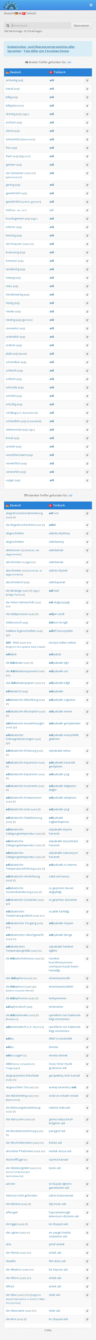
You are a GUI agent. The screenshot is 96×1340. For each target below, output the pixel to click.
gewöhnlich (13, 193)
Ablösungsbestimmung (25, 1107)
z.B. (20, 412)
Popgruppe (12, 1068)
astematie (19, 1015)
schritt (31, 570)
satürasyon (70, 853)
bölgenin (54, 1123)
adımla (53, 533)
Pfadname (26, 1151)
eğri (66, 663)
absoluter (12, 1151)
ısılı (58, 876)
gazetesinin (56, 1188)
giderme (54, 739)
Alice (13, 1319)
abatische (14, 700)
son (54, 622)
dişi (51, 1204)
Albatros (16, 1269)
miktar (72, 642)
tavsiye (53, 642)
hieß (9, 210)
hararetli (69, 762)
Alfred (10, 1286)
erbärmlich (13, 139)
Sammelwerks (14, 1176)
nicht (21, 1195)
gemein (11, 164)
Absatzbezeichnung (23, 1131)
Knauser (16, 244)
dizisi (57, 1261)
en (50, 1184)
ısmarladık (65, 1038)
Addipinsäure (19, 614)
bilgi (51, 1019)
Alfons (15, 1278)
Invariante (30, 786)
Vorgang (30, 923)
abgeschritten (15, 533)
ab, (33, 550)
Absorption (31, 711)
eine (16, 1064)
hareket (68, 946)
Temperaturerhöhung (20, 868)
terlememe (56, 1007)
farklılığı (64, 911)
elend (9, 131)
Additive (11, 631)
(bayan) (58, 1224)
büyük (57, 1184)
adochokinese (22, 958)
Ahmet (15, 1252)
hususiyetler (65, 631)
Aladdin (11, 1261)
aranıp (53, 1087)
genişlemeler (72, 723)
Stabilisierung (33, 818)
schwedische (27, 1064)
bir (62, 1064)
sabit (52, 876)
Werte (29, 990)
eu (10, 1038)
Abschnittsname (21, 1143)
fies (8, 148)
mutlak (53, 1151)
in (28, 1299)
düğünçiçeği (62, 602)
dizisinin (68, 1216)
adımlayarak (57, 582)
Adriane (15, 1204)
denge (68, 935)
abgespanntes (15, 1075)
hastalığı (54, 970)
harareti (54, 833)
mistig (9, 303)
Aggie (13, 1224)
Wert (16, 642)
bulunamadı (65, 1195)
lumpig (10, 277)
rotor (67, 1075)
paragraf (55, 1131)
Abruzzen (17, 1119)
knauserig (12, 252)
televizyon (55, 1216)
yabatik (56, 663)
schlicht (11, 379)
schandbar (13, 362)
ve (57, 1096)
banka (66, 1232)
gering (10, 185)
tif (52, 631)
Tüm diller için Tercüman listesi (46, 51)
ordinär (11, 345)
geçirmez (58, 888)
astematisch (16, 1027)
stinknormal (13, 429)
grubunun (55, 1068)
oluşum (68, 923)
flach (9, 156)
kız (51, 1224)
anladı (60, 1244)
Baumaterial (29, 412)
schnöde (11, 387)
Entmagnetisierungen (20, 739)
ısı (65, 865)
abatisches (15, 935)
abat (11, 654)
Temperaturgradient (19, 915)
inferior (11, 227)
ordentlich (12, 337)
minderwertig (14, 294)
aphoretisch (16, 1007)
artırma (72, 865)
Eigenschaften (26, 631)
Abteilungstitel (20, 1168)
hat (37, 550)
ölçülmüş (64, 533)
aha (8, 1244)
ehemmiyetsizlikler (61, 986)
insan (57, 1204)
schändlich (13, 421)
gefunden (30, 1195)
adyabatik (55, 750)
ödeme (53, 1107)
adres (53, 1195)
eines (10, 1172)
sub (28, 173)
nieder (10, 311)
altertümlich (14, 177)
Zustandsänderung (18, 892)
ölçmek (63, 570)
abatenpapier (22, 683)
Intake (40, 646)
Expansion (31, 762)
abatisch (14, 691)
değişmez (70, 786)
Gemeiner (17, 173)
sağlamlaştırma (59, 822)
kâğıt (67, 683)
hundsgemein (15, 218)
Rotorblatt (32, 1075)
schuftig (11, 404)
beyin (74, 966)
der (8, 173)
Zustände (30, 900)
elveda (53, 1047)
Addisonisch (14, 622)
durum (69, 888)
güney (53, 1119)
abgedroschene (16, 513)
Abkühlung (31, 700)
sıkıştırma (70, 797)
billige (10, 594)
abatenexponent (24, 671)
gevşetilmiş (56, 1075)
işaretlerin (55, 1015)
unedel (10, 446)
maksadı (64, 1107)
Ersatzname (19, 1299)
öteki (52, 1295)
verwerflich (13, 463)
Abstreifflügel (14, 1159)
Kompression (33, 797)
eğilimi (53, 951)
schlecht (11, 370)
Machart (18, 105)
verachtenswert (16, 455)
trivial (9, 438)
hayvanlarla (57, 1212)
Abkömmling (19, 1096)
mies (9, 286)
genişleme (55, 766)
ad (7, 1184)
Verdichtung (32, 876)
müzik (68, 1064)
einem (33, 1299)
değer (53, 790)
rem (12, 1184)
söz (56, 513)
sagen (18, 1055)
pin (53, 614)
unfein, (26, 201)
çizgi (66, 774)
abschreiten (14, 562)
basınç (65, 876)
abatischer (15, 911)
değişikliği (55, 892)
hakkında (74, 1015)
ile (60, 622)
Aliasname (17, 1311)
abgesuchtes (14, 1087)
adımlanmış (56, 542)
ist (40, 570)
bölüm (53, 1143)
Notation (12, 1019)
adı (52, 210)
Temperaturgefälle (18, 951)
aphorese (19, 998)
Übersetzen (81, 25)
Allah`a (53, 1038)
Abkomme (13, 1099)
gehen (31, 562)
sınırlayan (55, 966)
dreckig (10, 114)
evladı (74, 1096)
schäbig (11, 413)
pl (8, 635)
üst (66, 671)
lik (52, 525)
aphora (18, 978)
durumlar (71, 900)
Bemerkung (35, 513)
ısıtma (66, 750)
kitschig (11, 235)
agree (15, 1232)
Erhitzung (30, 750)
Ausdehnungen (34, 723)
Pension (19, 594)
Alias (14, 1295)
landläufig (12, 269)
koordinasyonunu (60, 962)
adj (20, 80)
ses (65, 1015)
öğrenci (67, 1184)
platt (9, 353)
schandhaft (34, 421)
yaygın (57, 1232)
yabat (55, 654)
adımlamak (56, 550)
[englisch (35, 1294)
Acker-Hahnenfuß (22, 602)
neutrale (20, 990)
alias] (9, 1299)
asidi (61, 614)
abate (16, 663)
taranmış (64, 1087)
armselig (11, 80)
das (8, 683)
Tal (25, 1087)
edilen (63, 642)
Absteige (16, 591)
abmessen (13, 550)
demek (63, 1055)
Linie (27, 809)
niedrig (10, 320)
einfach (11, 122)
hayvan (58, 1269)
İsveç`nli (54, 1064)
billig (9, 97)
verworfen (13, 472)
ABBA (9, 1064)
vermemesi (62, 1019)
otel (56, 591)
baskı (52, 1168)
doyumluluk (70, 841)
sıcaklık (53, 911)
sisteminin (55, 1236)
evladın (65, 1096)
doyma (67, 829)
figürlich (25, 156)
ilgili (65, 622)
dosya (62, 1151)
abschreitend (14, 582)
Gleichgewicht (35, 935)
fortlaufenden (22, 1172)
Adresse (11, 1195)
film (51, 1261)
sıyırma (53, 1159)
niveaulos (12, 328)
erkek (52, 1252)
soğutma (69, 700)
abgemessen (13, 554)
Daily (34, 646)
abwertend (27, 139)
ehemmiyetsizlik (59, 978)
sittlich (10, 990)
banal (9, 88)
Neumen (38, 1026)
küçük (66, 966)
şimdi (52, 1244)
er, (14, 210)
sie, (19, 210)
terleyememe (57, 998)
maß (28, 550)
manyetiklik (71, 735)
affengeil (12, 1212)
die (8, 525)
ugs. (25, 114)
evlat (52, 1096)
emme (68, 711)
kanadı (75, 1075)
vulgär (10, 480)
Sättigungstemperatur (20, 833)
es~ (24, 210)
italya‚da (63, 1119)
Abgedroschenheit (22, 525)
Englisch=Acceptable (18, 646)
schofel (11, 396)
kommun (11, 261)
